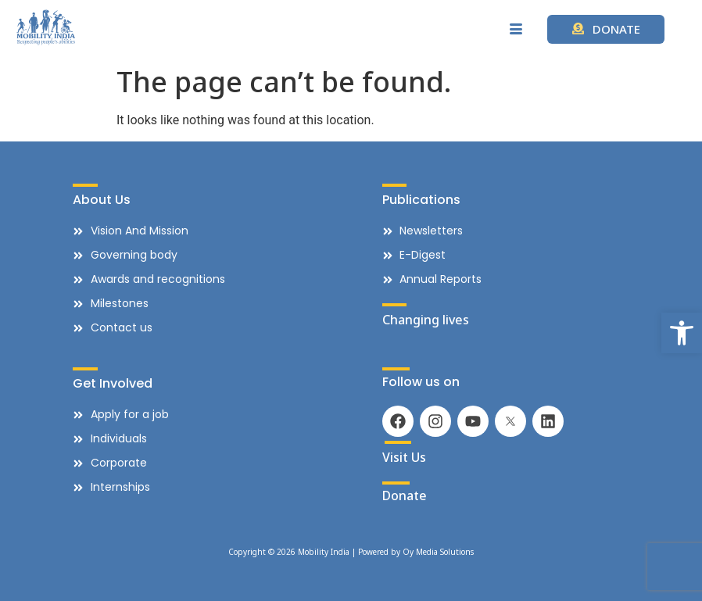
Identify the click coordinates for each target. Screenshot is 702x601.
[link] (681, 333)
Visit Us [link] (404, 457)
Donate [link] (404, 495)
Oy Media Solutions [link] (438, 551)
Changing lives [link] (425, 319)
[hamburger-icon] (516, 29)
